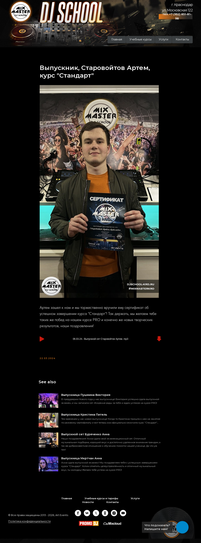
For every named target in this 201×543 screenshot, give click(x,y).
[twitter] (96, 517)
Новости (88, 506)
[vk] (87, 517)
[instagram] (114, 517)
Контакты (112, 506)
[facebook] (78, 517)
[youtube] (123, 517)
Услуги (135, 502)
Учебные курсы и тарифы (101, 502)
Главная (66, 502)
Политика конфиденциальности (29, 525)
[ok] (105, 517)
